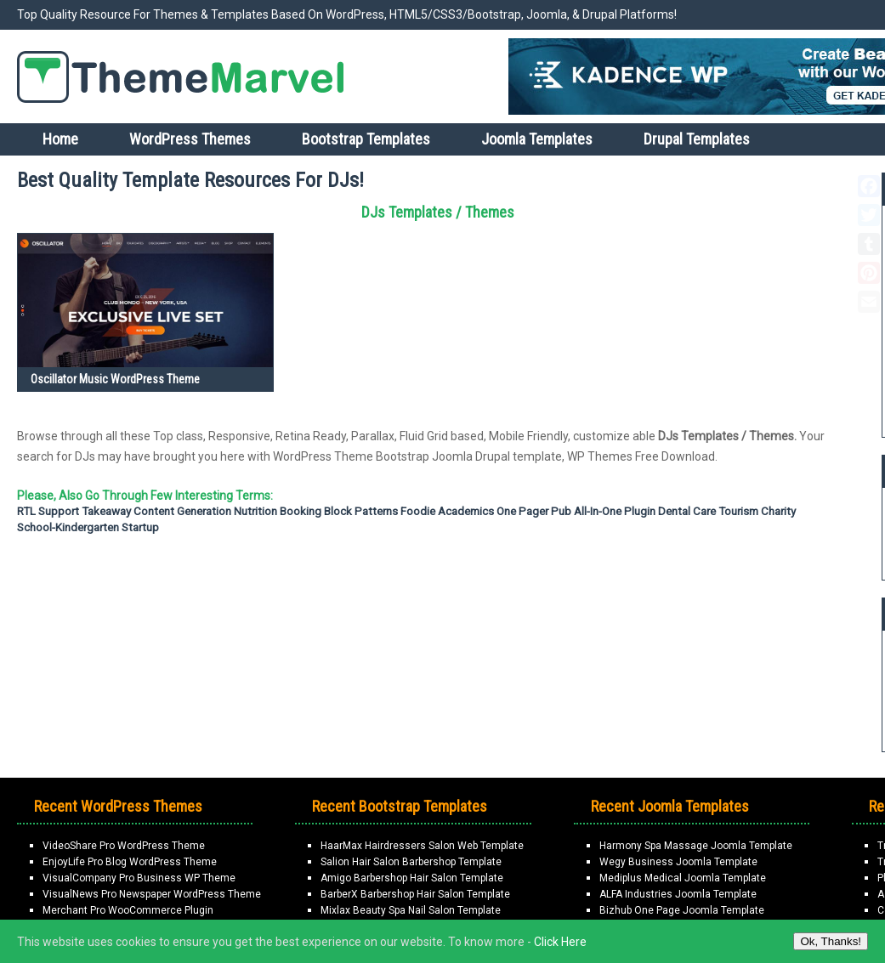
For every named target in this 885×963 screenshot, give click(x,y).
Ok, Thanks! (830, 941)
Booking (300, 511)
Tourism (738, 511)
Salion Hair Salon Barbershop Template (411, 862)
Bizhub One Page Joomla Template (681, 910)
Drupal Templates (697, 139)
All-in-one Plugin (614, 511)
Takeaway (106, 511)
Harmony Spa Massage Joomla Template (695, 846)
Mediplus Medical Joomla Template (682, 878)
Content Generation (182, 511)
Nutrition (255, 511)
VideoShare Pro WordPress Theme (124, 846)
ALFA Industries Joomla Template (678, 894)
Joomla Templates (537, 139)
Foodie (417, 511)
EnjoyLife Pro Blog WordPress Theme (130, 862)
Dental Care (687, 511)
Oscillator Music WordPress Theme (115, 379)
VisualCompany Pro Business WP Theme (139, 878)
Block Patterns (361, 511)
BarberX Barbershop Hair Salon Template (415, 894)
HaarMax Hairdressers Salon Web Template (422, 846)
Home (60, 139)
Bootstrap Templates (366, 139)
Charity (778, 511)
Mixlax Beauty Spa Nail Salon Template (411, 910)
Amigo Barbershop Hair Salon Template (412, 878)
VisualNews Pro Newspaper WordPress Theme (152, 894)
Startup (140, 527)
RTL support (48, 511)
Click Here (560, 942)
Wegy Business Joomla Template (678, 862)
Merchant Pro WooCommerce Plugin (128, 910)
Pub (561, 511)
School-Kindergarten (68, 527)
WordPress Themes (190, 139)
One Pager (522, 511)
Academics (466, 511)
